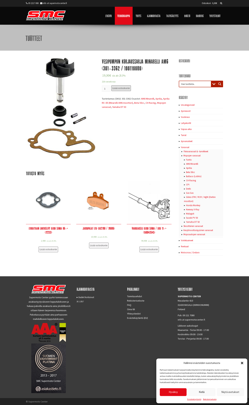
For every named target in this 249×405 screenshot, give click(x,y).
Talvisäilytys (172, 15)
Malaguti (190, 213)
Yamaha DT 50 (119, 107)
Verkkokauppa (123, 15)
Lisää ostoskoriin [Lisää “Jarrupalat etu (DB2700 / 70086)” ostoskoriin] (99, 245)
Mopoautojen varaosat (194, 234)
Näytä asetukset (230, 392)
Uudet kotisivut (86, 297)
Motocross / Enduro (190, 252)
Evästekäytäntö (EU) (137, 317)
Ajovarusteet (186, 141)
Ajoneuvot (186, 111)
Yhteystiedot (214, 15)
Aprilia (158, 98)
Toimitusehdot (134, 296)
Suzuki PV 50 (192, 217)
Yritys (138, 15)
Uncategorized (188, 104)
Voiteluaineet (187, 240)
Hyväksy (173, 392)
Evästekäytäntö (194, 399)
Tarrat (183, 135)
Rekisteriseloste (209, 399)
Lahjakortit (186, 123)
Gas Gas (189, 192)
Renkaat (185, 246)
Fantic (189, 159)
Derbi (188, 188)
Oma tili (131, 309)
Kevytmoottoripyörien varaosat (198, 230)
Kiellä (202, 392)
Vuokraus (185, 117)
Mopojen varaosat (192, 155)
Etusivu (108, 15)
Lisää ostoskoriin (121, 88)
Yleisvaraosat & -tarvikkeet (195, 151)
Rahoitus (200, 15)
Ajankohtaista (153, 15)
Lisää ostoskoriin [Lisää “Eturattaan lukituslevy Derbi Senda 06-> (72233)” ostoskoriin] (48, 249)
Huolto (187, 15)
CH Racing (151, 102)
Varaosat (185, 147)
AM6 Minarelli (147, 98)
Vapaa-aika (186, 129)
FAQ (129, 305)
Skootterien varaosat (193, 226)
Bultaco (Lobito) (193, 176)
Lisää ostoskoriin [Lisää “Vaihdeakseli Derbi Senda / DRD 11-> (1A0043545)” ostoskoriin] (149, 249)
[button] (242, 363)
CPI (187, 184)
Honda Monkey (193, 205)
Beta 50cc (139, 102)
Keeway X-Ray (192, 209)
